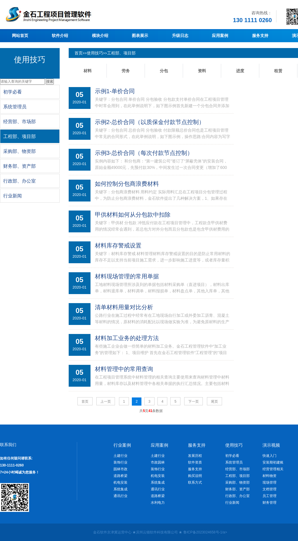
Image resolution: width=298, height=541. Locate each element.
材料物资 (269, 476)
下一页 (193, 401)
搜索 (49, 81)
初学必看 (232, 456)
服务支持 (195, 469)
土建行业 (120, 456)
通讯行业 (120, 496)
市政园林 (158, 462)
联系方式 (195, 482)
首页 (78, 53)
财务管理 (269, 503)
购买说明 (195, 476)
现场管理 (269, 482)
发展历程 (195, 456)
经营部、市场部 (237, 469)
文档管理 (269, 489)
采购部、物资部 (237, 482)
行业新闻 (232, 503)
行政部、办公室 (237, 496)
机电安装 (120, 482)
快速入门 (269, 456)
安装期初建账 (272, 462)
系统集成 (120, 489)
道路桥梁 (120, 476)
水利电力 (158, 503)
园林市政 (120, 469)
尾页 (214, 401)
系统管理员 (234, 462)
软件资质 (195, 462)
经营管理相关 (272, 469)
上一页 (105, 401)
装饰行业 (120, 462)
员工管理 (269, 496)
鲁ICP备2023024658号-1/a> (205, 532)
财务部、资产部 (237, 489)
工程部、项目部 (121, 53)
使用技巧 (95, 53)
